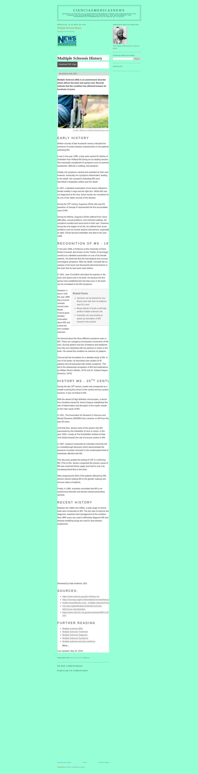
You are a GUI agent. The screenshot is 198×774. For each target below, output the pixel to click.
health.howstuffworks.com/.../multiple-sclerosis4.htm (85, 603)
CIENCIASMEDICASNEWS (99, 10)
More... (65, 645)
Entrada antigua (104, 762)
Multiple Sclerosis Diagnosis (75, 635)
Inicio (85, 762)
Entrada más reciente (64, 762)
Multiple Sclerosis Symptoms (75, 638)
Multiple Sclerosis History (66, 31)
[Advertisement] (76, 743)
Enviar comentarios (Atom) (76, 767)
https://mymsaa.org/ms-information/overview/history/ (85, 600)
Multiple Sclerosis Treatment (75, 632)
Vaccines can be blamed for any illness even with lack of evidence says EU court (92, 301)
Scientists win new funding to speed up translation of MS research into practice (90, 318)
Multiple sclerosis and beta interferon (78, 641)
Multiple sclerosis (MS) (72, 629)
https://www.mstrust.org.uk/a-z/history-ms (80, 596)
